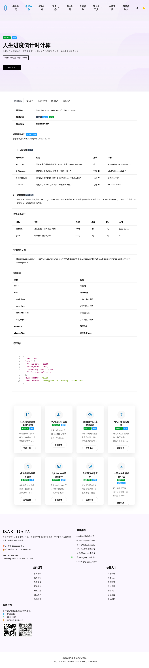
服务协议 (37, 578)
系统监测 (70, 8)
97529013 (11, 614)
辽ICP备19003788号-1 (14, 546)
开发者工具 (96, 8)
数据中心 (28, 8)
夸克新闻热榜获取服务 (85, 541)
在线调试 (11, 67)
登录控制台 (126, 8)
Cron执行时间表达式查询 (86, 562)
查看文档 (27, 448)
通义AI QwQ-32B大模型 (86, 557)
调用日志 (111, 578)
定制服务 (83, 8)
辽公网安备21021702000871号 (18, 549)
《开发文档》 (43, 139)
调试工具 (37, 595)
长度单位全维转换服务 (85, 553)
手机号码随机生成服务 (85, 545)
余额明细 (111, 582)
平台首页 (15, 8)
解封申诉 (37, 574)
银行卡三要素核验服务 (85, 549)
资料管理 (111, 586)
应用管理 (111, 574)
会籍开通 (111, 595)
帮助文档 (42, 8)
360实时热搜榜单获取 (85, 536)
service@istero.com (15, 620)
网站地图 (111, 599)
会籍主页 (111, 591)
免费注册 (112, 8)
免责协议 (37, 582)
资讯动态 (54, 8)
